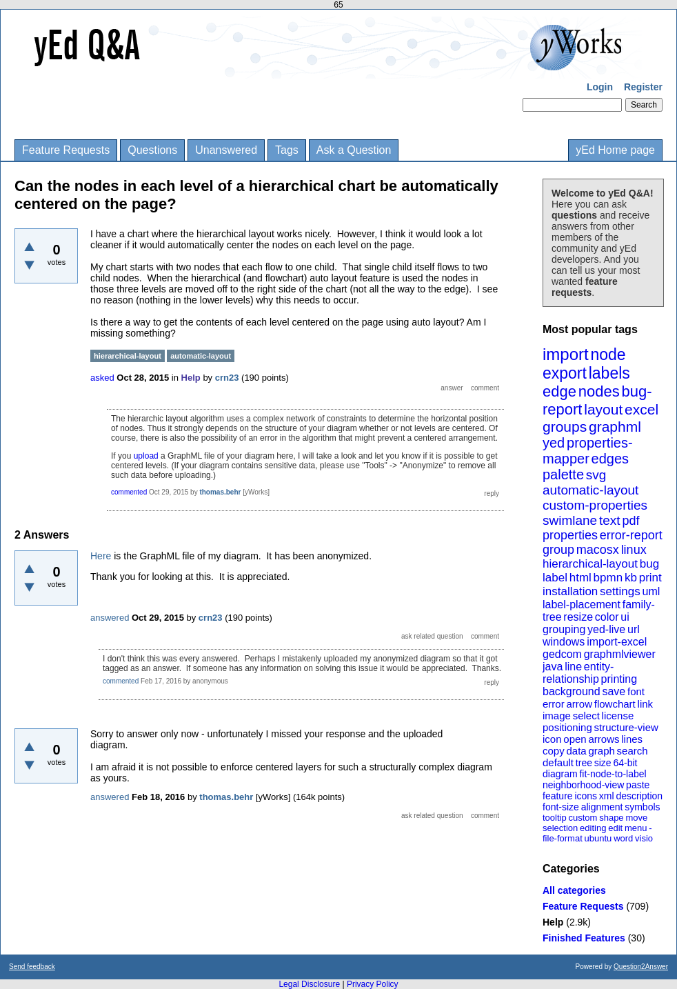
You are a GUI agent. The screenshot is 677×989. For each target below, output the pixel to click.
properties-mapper (588, 450)
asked (102, 377)
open (574, 739)
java (553, 666)
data (576, 751)
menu (636, 828)
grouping (564, 629)
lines (632, 739)
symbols (642, 806)
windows (564, 642)
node (607, 354)
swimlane (570, 520)
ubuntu (598, 838)
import (566, 354)
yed (554, 442)
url (633, 629)
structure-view (626, 727)
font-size (561, 806)
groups (565, 426)
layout (603, 409)
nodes (599, 391)
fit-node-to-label (612, 773)
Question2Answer (641, 966)
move (636, 817)
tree (584, 762)
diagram (560, 773)
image (557, 715)
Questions (152, 150)
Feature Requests (66, 150)
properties (570, 535)
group (558, 550)
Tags (287, 150)
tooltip (555, 817)
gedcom (562, 654)
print (650, 577)
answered (109, 617)
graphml (615, 426)
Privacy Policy (372, 984)
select (586, 715)
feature (558, 795)
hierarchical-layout (590, 563)
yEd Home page (615, 150)
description (639, 795)
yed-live (606, 629)
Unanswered (226, 150)
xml (606, 795)
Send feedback (32, 966)
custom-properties (595, 505)
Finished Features (584, 937)
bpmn (608, 577)
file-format (563, 838)
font (636, 691)
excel (641, 409)
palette (563, 474)
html (580, 577)
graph (601, 751)
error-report (631, 535)
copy (554, 751)
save (613, 691)
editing (593, 828)
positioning (567, 727)
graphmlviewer (620, 654)
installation (570, 591)
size (603, 762)
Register (643, 86)
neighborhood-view (583, 784)
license (618, 715)
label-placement (581, 604)
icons (585, 795)
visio (644, 838)
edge (559, 391)
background (571, 691)
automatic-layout (590, 490)
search (632, 751)
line (573, 666)
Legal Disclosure (309, 984)
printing (619, 679)
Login (600, 86)
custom (582, 817)
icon (552, 739)
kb (631, 577)
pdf (630, 521)
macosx (597, 550)
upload (146, 456)
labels (609, 373)
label (555, 577)
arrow (579, 704)
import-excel (617, 642)
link (646, 704)
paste (637, 784)
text (609, 520)
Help (553, 922)
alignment (602, 806)
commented (129, 492)
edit (615, 828)
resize (578, 617)
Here (100, 555)
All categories (574, 890)
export (565, 373)
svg (596, 475)
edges (610, 458)
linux (634, 550)
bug (649, 563)
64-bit (625, 762)
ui (624, 617)
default (558, 762)
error (554, 704)
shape (611, 817)
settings (620, 591)
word (623, 838)
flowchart (615, 704)
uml (651, 591)
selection (560, 828)
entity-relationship (578, 673)
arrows (603, 739)
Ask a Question (354, 150)
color (607, 617)
